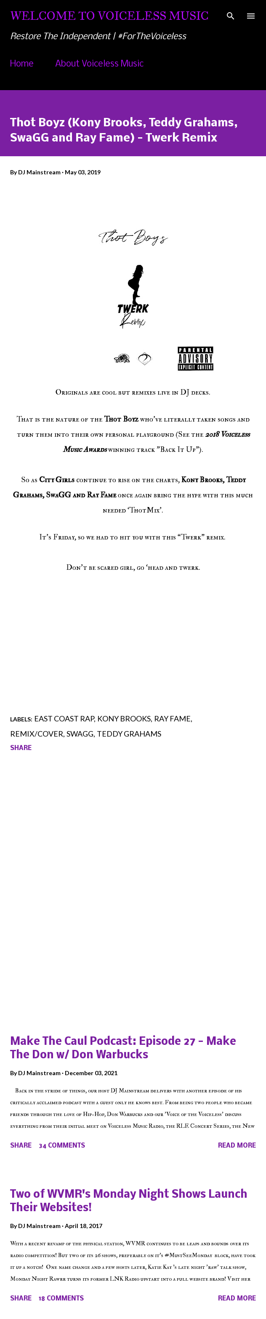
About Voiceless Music (99, 64)
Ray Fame (172, 718)
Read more (237, 1146)
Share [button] (21, 748)
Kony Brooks (124, 718)
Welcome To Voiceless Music (109, 15)
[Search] (231, 15)
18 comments (61, 1298)
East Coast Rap (64, 718)
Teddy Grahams (129, 733)
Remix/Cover (36, 733)
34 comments (62, 1146)
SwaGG (79, 733)
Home (22, 64)
